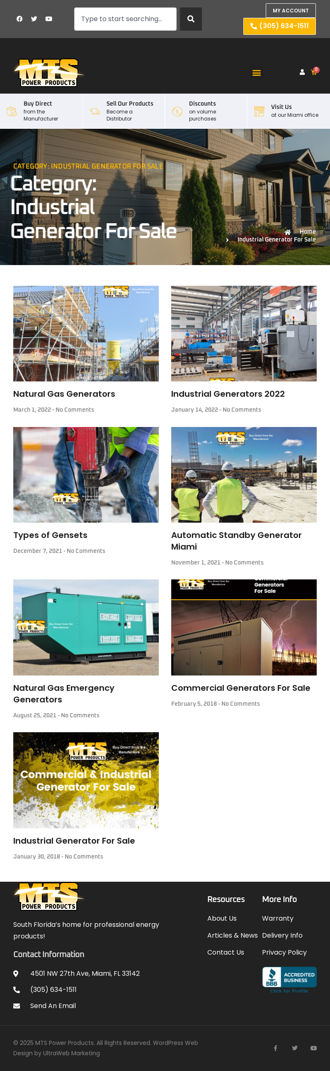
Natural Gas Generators (64, 394)
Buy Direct (38, 104)
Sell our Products (130, 104)
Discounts (202, 104)
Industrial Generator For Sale (74, 841)
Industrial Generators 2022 (228, 394)
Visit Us (281, 107)
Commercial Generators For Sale (241, 688)
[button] (257, 72)
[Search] (191, 19)
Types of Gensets (50, 535)
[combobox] (125, 19)
